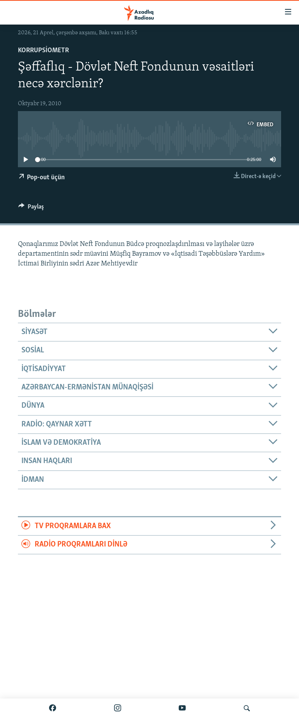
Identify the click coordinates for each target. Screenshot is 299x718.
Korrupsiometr (43, 50)
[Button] (31, 208)
